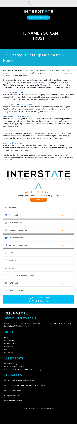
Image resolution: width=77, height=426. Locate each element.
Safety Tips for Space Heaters (14, 367)
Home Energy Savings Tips (13, 131)
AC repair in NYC (46, 85)
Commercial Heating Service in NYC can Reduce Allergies (23, 370)
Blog (5, 350)
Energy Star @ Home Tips (12, 143)
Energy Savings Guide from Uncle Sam (17, 104)
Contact (9, 3)
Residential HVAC (10, 340)
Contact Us (38, 200)
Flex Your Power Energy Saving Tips (16, 116)
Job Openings (8, 353)
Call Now (29, 3)
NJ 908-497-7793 (39, 300)
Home (6, 337)
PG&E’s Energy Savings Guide (14, 92)
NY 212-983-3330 (39, 297)
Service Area (8, 347)
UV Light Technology (11, 364)
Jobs (48, 3)
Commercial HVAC (10, 343)
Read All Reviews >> (38, 17)
